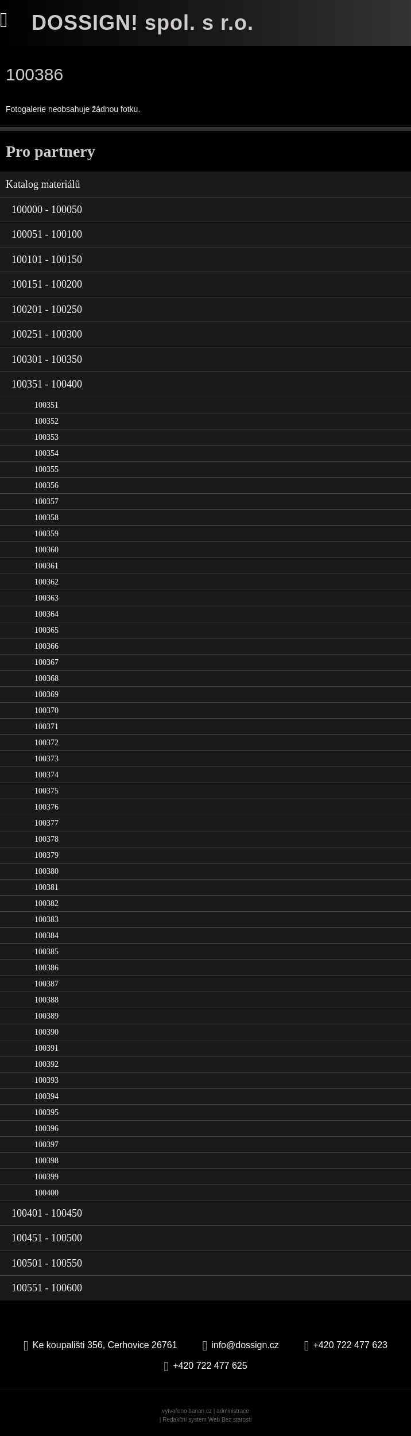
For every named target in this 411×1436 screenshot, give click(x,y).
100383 (46, 919)
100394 (46, 1096)
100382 (46, 903)
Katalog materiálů (43, 184)
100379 (46, 855)
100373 (46, 758)
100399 (46, 1176)
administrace (232, 1411)
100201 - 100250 (46, 309)
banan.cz (200, 1411)
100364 (46, 614)
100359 (46, 533)
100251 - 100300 (46, 334)
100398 (46, 1160)
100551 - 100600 (46, 1288)
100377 (46, 823)
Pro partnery (50, 151)
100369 (46, 694)
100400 (46, 1193)
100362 (46, 582)
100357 (46, 501)
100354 (46, 453)
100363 (46, 598)
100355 (46, 469)
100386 (46, 967)
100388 (46, 1000)
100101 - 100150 (46, 259)
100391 (46, 1048)
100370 (46, 710)
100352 (46, 421)
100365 (46, 630)
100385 (46, 951)
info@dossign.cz (245, 1345)
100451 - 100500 (46, 1238)
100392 (46, 1064)
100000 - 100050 (46, 209)
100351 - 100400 (46, 384)
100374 (46, 775)
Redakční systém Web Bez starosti (206, 1419)
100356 (46, 485)
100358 (46, 517)
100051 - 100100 (46, 234)
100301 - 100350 (46, 359)
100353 (46, 437)
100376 (46, 807)
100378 (46, 839)
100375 (46, 791)
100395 (46, 1112)
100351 (46, 405)
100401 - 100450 (46, 1213)
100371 (46, 726)
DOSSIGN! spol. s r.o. (143, 22)
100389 (46, 1016)
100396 (46, 1128)
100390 (46, 1032)
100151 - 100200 (46, 284)
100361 (46, 566)
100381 (46, 887)
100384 (46, 935)
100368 (46, 678)
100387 (46, 984)
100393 (46, 1080)
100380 (46, 871)
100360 (46, 549)
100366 (46, 646)
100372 (46, 742)
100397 (46, 1144)
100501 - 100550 (46, 1263)
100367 (46, 662)
